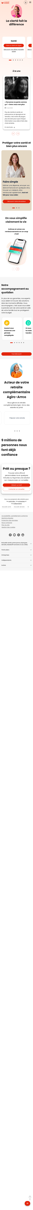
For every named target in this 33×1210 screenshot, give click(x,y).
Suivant (17, 133)
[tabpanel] (13, 47)
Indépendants (6, 560)
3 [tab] (18, 207)
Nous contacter (7, 523)
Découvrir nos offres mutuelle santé (14, 50)
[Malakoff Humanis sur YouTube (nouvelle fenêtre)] (14, 535)
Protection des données (10, 520)
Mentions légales (7, 518)
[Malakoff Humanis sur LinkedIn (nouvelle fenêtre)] (22, 535)
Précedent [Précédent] (13, 133)
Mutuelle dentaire (19, 507)
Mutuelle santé (6, 507)
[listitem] (16, 231)
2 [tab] (16, 207)
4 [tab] (19, 342)
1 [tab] (13, 207)
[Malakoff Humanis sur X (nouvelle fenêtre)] (18, 534)
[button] (31, 2)
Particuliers (5, 550)
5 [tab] (21, 342)
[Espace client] (25, 2)
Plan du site (5, 525)
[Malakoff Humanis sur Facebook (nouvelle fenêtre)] (10, 535)
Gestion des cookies (8, 527)
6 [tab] (23, 342)
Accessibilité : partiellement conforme (15, 516)
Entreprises (5, 555)
